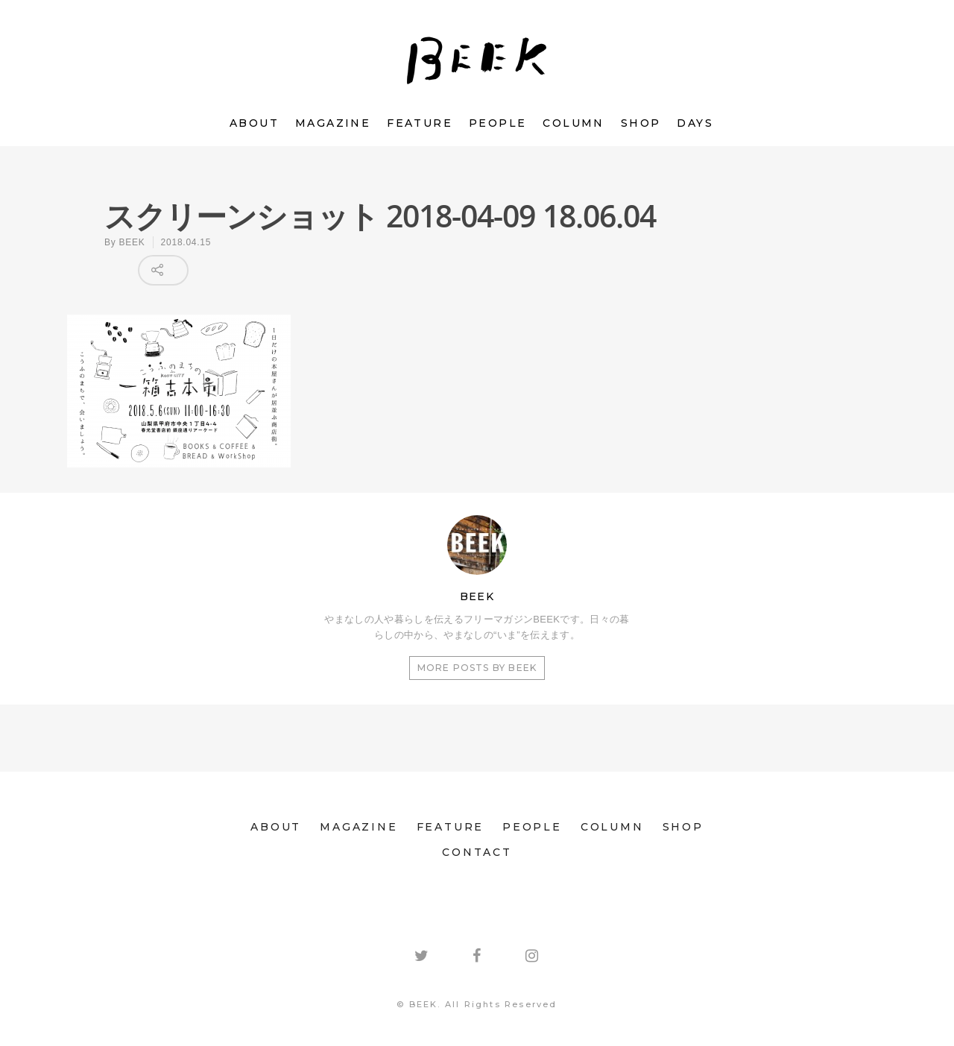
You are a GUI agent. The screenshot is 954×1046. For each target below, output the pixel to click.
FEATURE (419, 123)
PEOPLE (497, 123)
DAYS (695, 123)
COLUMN (573, 123)
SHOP (641, 123)
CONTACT (477, 852)
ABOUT (254, 123)
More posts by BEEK (477, 667)
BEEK (132, 242)
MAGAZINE (332, 123)
